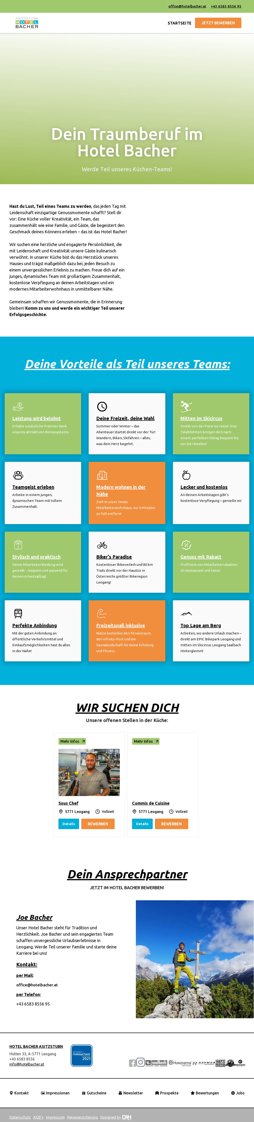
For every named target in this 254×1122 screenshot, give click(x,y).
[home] (27, 23)
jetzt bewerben (218, 23)
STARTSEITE (180, 23)
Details (68, 824)
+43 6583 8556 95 (226, 6)
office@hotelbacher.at (187, 6)
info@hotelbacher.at (26, 1064)
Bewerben (98, 824)
